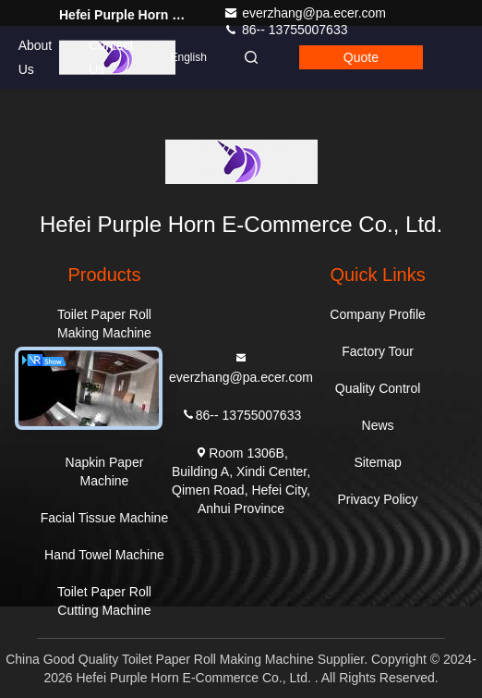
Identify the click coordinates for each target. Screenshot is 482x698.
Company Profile (378, 314)
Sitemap (377, 462)
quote (361, 57)
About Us (35, 57)
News (378, 425)
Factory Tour (378, 351)
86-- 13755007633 (241, 414)
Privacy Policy (377, 499)
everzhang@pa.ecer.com (304, 13)
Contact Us (111, 57)
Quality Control (378, 388)
